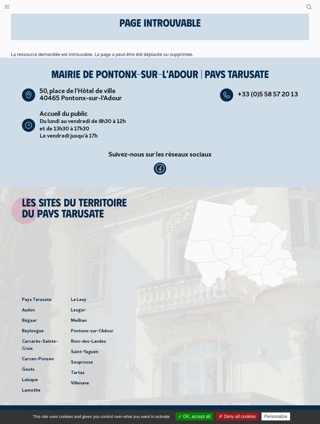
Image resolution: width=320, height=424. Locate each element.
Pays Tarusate (36, 301)
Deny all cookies (237, 416)
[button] (7, 5)
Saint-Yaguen (84, 353)
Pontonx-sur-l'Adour (92, 332)
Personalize (275, 416)
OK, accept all (194, 416)
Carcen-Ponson (38, 360)
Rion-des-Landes (88, 343)
